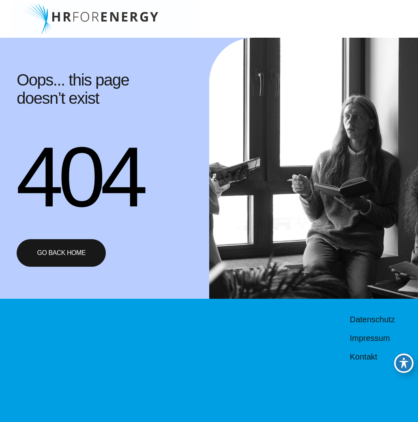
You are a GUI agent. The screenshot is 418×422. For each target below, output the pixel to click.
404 (79, 177)
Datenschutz (372, 319)
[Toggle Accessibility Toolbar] (404, 363)
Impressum (370, 338)
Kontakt (363, 356)
